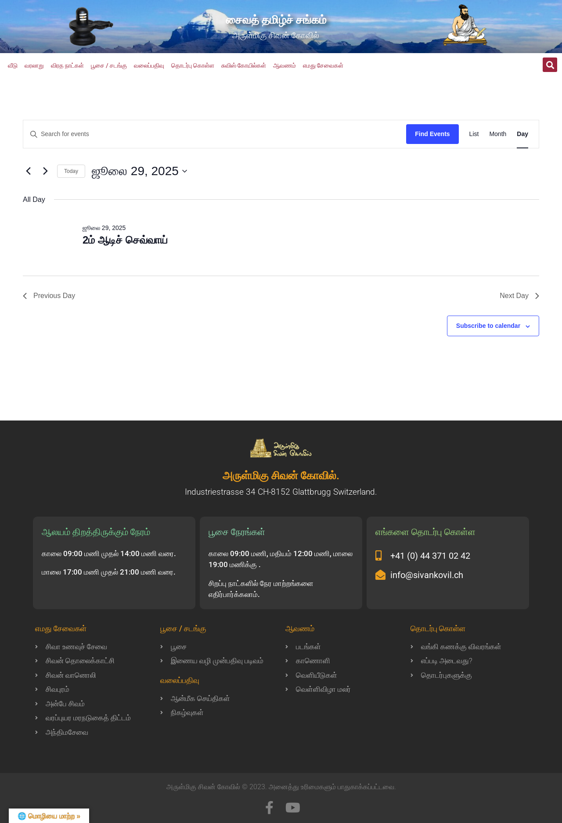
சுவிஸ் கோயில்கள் (243, 65)
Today (71, 171)
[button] (550, 65)
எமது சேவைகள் (323, 65)
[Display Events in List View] (474, 134)
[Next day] (45, 171)
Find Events (432, 133)
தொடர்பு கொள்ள (192, 65)
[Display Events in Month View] (497, 134)
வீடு (13, 65)
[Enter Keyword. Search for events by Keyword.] (214, 134)
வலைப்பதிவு (149, 65)
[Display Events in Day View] (522, 134)
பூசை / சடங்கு (109, 65)
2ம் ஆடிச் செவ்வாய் (125, 240)
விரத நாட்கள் (67, 65)
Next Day (519, 295)
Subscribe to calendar (488, 325)
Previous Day (49, 295)
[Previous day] (28, 171)
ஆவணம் (284, 65)
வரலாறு (34, 65)
